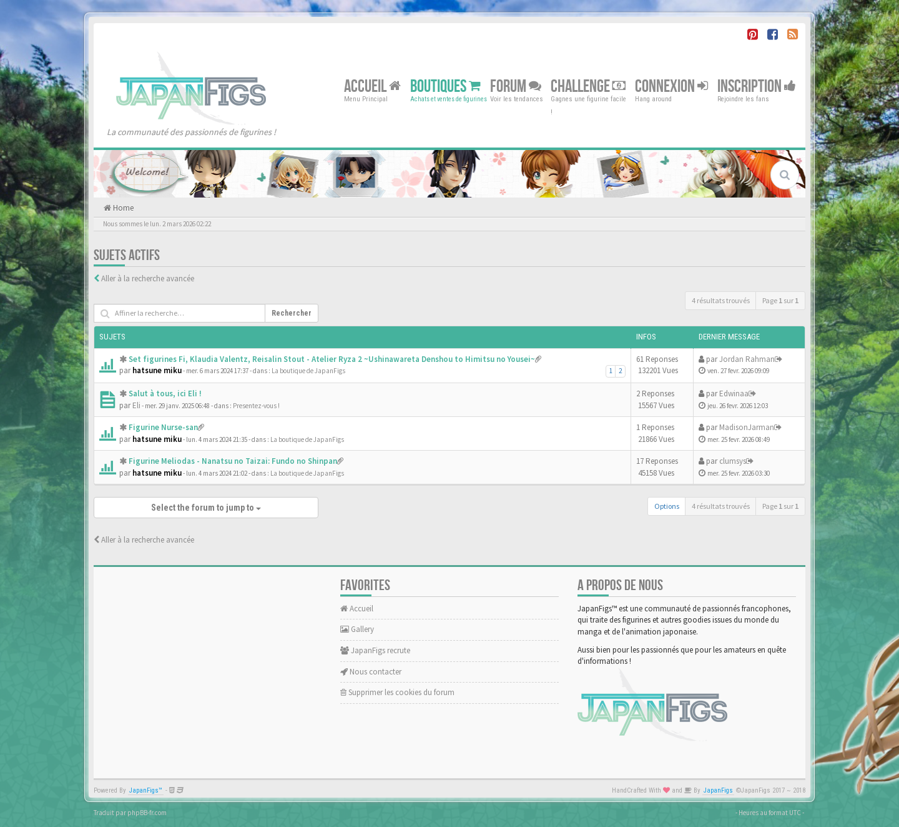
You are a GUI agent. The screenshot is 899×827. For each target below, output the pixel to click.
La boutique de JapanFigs (308, 370)
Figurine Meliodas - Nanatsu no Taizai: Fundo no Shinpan (233, 461)
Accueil (372, 86)
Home (122, 208)
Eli (136, 405)
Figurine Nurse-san (163, 427)
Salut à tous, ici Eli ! (165, 393)
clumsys (732, 461)
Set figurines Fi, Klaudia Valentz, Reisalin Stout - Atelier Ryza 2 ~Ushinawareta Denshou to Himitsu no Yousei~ (332, 359)
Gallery (357, 629)
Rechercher (292, 313)
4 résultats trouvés (721, 300)
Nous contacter (370, 671)
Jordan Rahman (747, 359)
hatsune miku (157, 370)
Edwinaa (734, 393)
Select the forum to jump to (206, 508)
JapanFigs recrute (375, 650)
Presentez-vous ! (256, 405)
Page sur (780, 300)
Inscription (756, 86)
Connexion (671, 86)
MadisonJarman (746, 427)
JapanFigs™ (145, 790)
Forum (515, 86)
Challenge (588, 86)
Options (666, 506)
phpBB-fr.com (147, 812)
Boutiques (445, 86)
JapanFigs (718, 790)
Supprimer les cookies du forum (397, 692)
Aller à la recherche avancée (147, 278)
